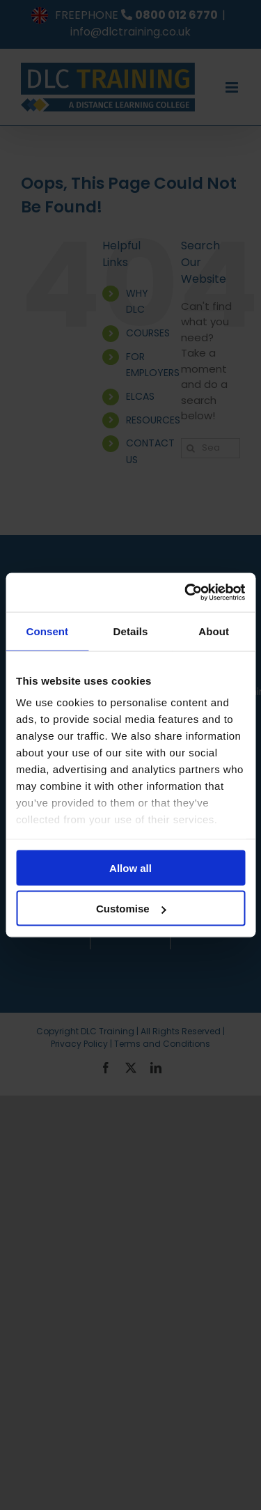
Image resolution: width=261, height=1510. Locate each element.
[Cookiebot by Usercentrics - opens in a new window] (186, 593)
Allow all (130, 867)
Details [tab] (130, 631)
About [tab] (213, 631)
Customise (131, 908)
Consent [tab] (47, 631)
